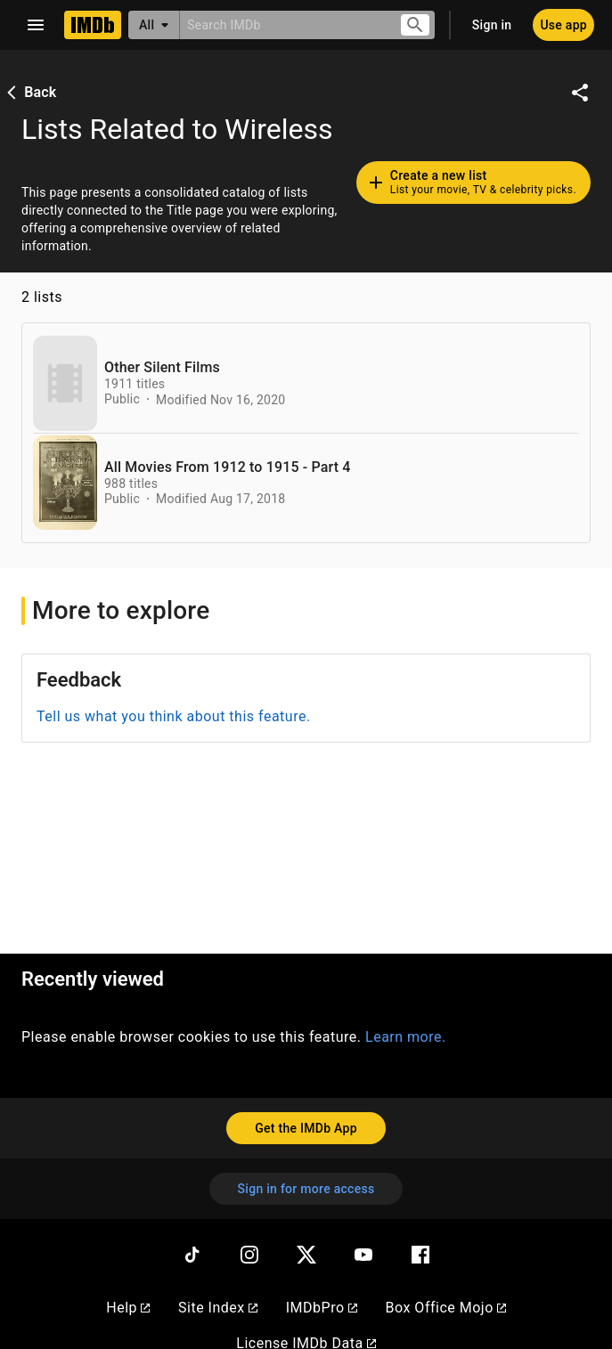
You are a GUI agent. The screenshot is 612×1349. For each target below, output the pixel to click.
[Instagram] (249, 1254)
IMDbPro (321, 1307)
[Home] (92, 25)
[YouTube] (363, 1254)
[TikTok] (192, 1254)
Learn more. (405, 1036)
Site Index (217, 1307)
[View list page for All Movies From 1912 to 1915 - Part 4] (65, 483)
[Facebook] (420, 1254)
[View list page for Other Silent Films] (65, 383)
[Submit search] (415, 25)
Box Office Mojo (446, 1307)
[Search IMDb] (282, 24)
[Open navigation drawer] (36, 25)
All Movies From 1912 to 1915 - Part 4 (227, 467)
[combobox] (282, 24)
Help (128, 1307)
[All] (154, 25)
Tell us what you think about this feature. (174, 716)
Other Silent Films (162, 368)
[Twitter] (306, 1254)
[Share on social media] (580, 92)
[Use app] (563, 25)
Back (29, 92)
